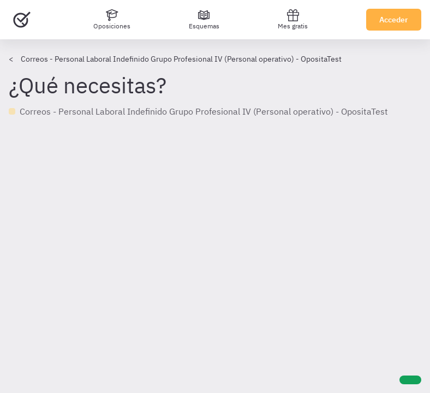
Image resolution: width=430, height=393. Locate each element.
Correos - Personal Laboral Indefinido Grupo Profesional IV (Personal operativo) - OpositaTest (181, 59)
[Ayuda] (410, 380)
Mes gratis (293, 19)
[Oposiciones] (111, 20)
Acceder (393, 20)
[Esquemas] (204, 20)
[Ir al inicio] (22, 20)
